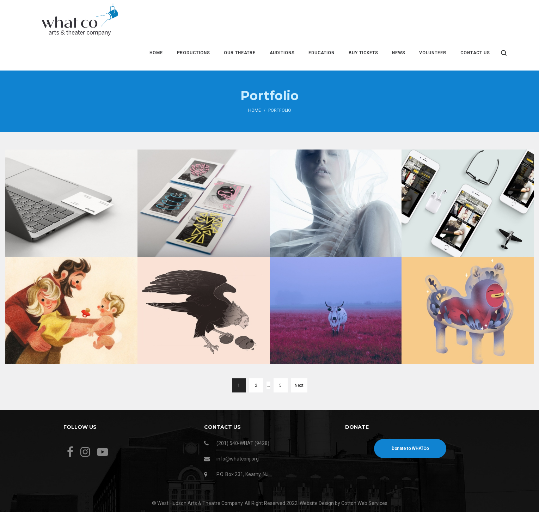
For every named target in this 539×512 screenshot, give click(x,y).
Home (254, 110)
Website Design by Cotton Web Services (343, 503)
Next (299, 385)
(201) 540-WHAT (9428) (242, 443)
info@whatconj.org (237, 459)
